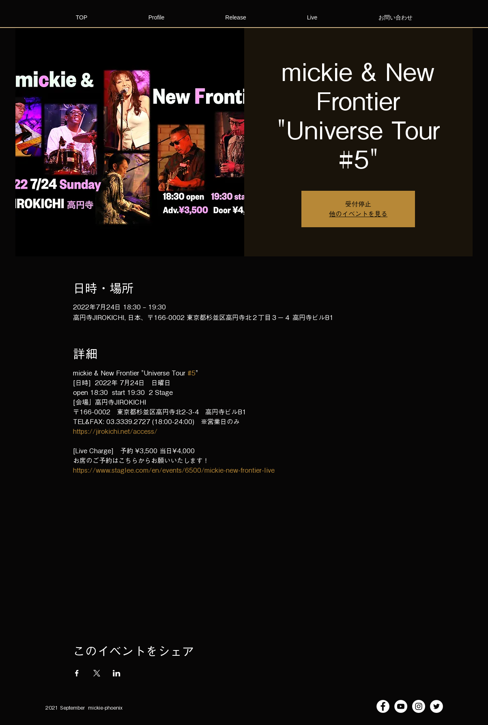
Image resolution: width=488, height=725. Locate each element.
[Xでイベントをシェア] (97, 673)
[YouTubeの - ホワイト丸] (400, 706)
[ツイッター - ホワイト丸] (436, 706)
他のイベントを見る (358, 214)
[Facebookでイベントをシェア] (77, 673)
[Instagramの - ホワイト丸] (418, 706)
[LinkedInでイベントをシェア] (116, 673)
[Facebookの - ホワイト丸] (382, 706)
